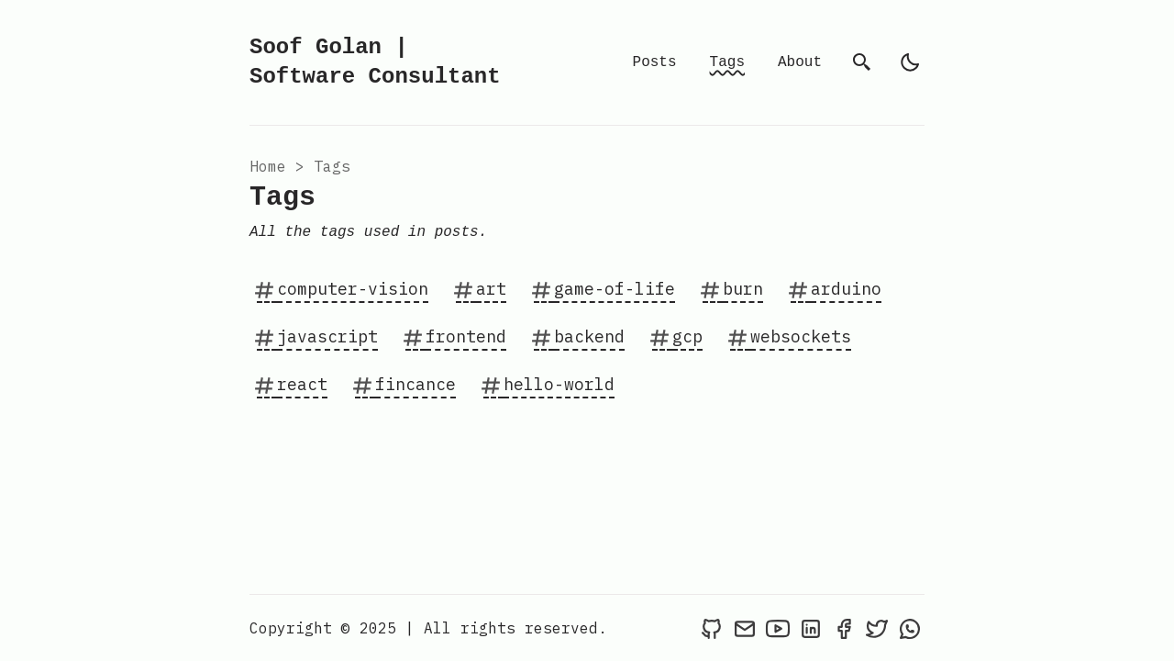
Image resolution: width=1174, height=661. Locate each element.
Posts (655, 62)
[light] (910, 62)
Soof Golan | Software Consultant (375, 62)
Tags (727, 62)
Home (267, 166)
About (800, 62)
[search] (862, 62)
